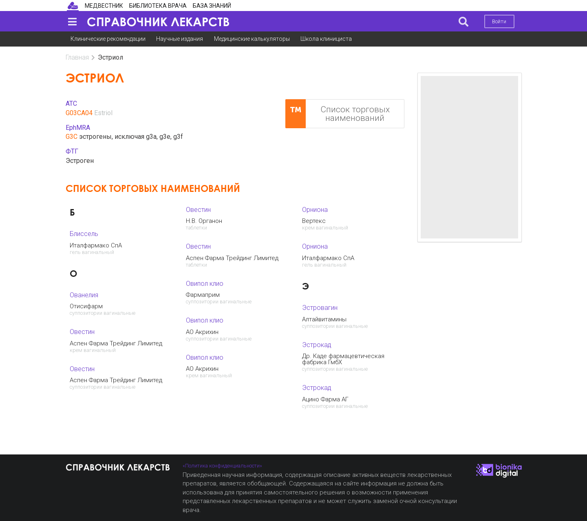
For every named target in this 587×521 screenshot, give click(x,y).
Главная (77, 57)
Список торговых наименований (337, 113)
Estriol (103, 113)
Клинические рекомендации (108, 39)
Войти (499, 21)
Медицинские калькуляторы (252, 39)
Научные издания (179, 39)
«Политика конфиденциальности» (222, 466)
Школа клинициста (326, 39)
